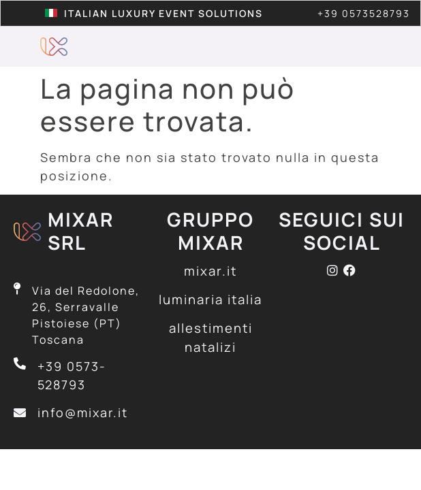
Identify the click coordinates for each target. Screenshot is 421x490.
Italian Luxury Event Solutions (163, 13)
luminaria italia (210, 299)
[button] (367, 46)
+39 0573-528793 (71, 375)
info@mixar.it (82, 412)
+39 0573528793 (363, 13)
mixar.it (210, 271)
